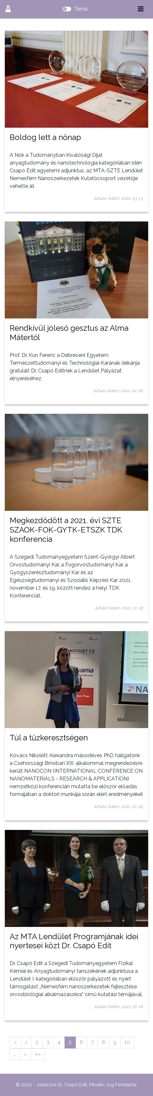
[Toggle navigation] (141, 9)
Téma (80, 9)
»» (38, 1054)
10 (127, 1042)
